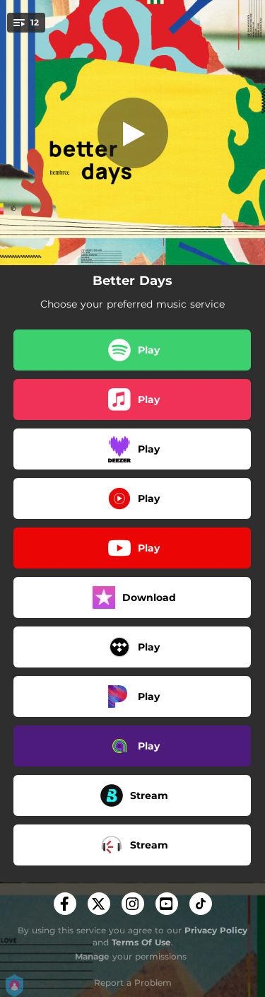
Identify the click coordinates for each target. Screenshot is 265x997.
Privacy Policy (215, 930)
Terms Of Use (141, 942)
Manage (92, 956)
